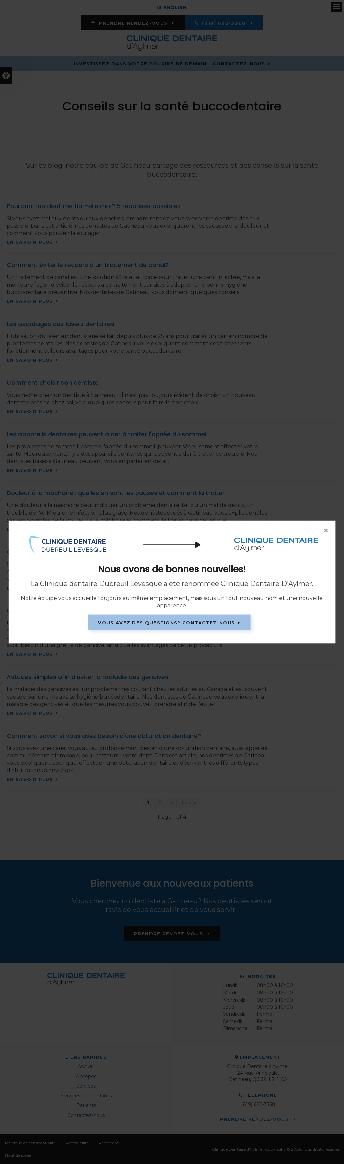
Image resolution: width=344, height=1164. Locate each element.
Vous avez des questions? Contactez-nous (166, 622)
